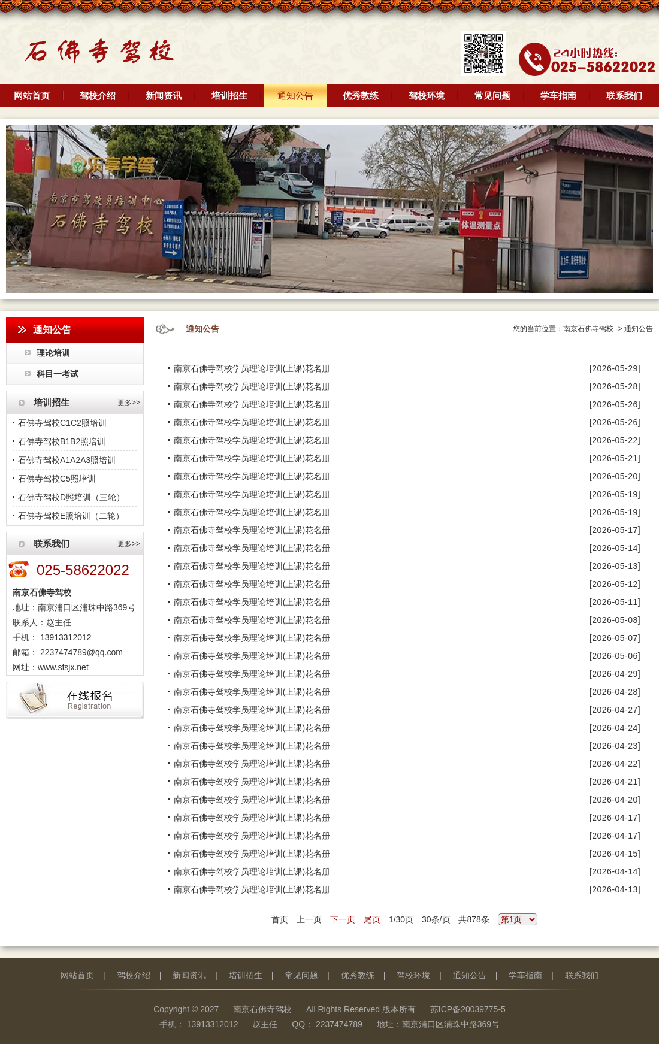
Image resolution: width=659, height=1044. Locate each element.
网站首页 (32, 95)
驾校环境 (427, 95)
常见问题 (492, 95)
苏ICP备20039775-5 (468, 1009)
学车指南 (558, 95)
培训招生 (229, 95)
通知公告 (295, 95)
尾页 (372, 919)
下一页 (342, 919)
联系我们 (624, 95)
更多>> (128, 402)
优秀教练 (361, 95)
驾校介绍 (98, 95)
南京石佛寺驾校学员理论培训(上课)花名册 (249, 368)
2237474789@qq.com (80, 652)
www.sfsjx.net (63, 667)
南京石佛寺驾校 (588, 329)
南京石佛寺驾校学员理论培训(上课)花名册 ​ (250, 458)
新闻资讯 (164, 95)
